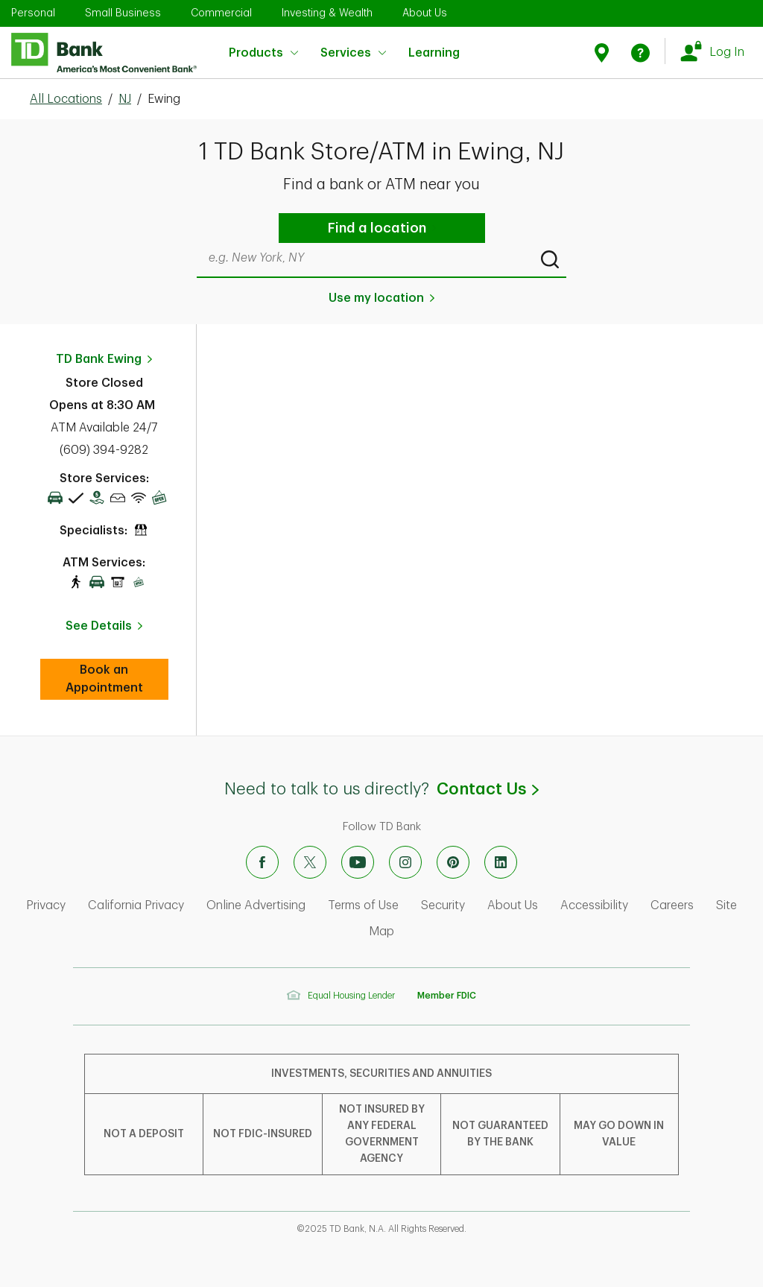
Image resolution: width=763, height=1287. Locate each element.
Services (353, 53)
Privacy (46, 905)
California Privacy (136, 905)
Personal (33, 12)
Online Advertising (255, 905)
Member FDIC (446, 995)
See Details (99, 626)
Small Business (123, 12)
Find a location (377, 228)
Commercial (221, 12)
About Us (424, 12)
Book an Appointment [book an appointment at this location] (117, 679)
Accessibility (594, 905)
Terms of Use (363, 905)
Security (443, 905)
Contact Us (487, 789)
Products (263, 53)
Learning (434, 43)
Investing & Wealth (327, 12)
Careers (672, 905)
